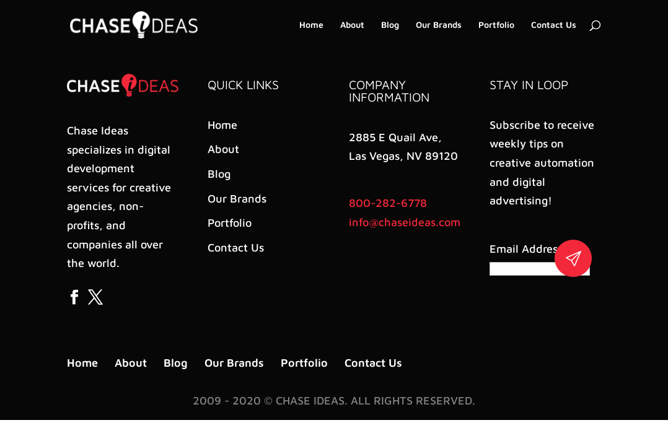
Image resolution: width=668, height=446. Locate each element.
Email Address (528, 248)
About (352, 25)
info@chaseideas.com (404, 222)
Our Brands (439, 25)
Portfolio (496, 25)
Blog (390, 25)
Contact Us (553, 25)
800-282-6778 (388, 202)
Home (311, 25)
